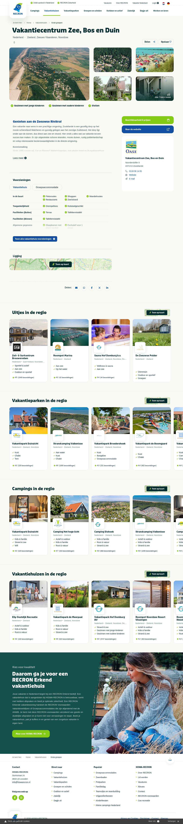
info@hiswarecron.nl (21, 782)
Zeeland (67, 359)
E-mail (132, 179)
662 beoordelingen (149, 466)
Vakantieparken (71, 11)
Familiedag (101, 786)
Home (29, 23)
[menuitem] (35, 11)
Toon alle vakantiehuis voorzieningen (35, 239)
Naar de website (147, 129)
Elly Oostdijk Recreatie (24, 617)
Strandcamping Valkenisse (68, 443)
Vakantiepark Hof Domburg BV (109, 618)
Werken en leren (160, 11)
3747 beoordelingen (108, 639)
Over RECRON (122, 3)
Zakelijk (131, 11)
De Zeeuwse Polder (146, 355)
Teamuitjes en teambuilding (108, 791)
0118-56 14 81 (135, 171)
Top (170, 759)
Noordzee (39, 362)
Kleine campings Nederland (108, 805)
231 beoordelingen (108, 466)
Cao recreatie (144, 800)
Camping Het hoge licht (66, 531)
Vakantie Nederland (140, 3)
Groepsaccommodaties (106, 773)
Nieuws (141, 786)
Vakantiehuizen (51, 11)
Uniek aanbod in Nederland (42, 3)
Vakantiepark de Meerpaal (67, 617)
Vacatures (108, 3)
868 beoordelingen (108, 551)
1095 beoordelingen (67, 466)
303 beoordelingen (149, 639)
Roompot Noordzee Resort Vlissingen (150, 618)
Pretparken (101, 782)
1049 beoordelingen (26, 378)
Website (132, 175)
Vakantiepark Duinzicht (25, 443)
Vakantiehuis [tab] (20, 187)
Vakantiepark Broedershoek (109, 443)
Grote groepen (56, 23)
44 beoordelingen (107, 378)
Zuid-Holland (28, 362)
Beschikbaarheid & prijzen (147, 120)
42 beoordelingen (66, 378)
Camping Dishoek (104, 531)
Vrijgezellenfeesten (104, 796)
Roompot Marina (62, 355)
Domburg (126, 359)
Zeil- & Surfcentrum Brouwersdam (23, 357)
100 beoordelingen (25, 639)
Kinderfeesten (102, 800)
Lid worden (143, 777)
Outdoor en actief (115, 11)
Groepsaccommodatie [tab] (47, 187)
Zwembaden (101, 777)
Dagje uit (144, 11)
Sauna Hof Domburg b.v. (107, 355)
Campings (34, 11)
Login (155, 3)
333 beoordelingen (66, 551)
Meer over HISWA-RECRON (30, 733)
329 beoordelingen (25, 466)
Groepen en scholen (93, 11)
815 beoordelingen (66, 639)
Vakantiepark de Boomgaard (151, 443)
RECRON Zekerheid (66, 3)
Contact (141, 791)
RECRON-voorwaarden (148, 796)
